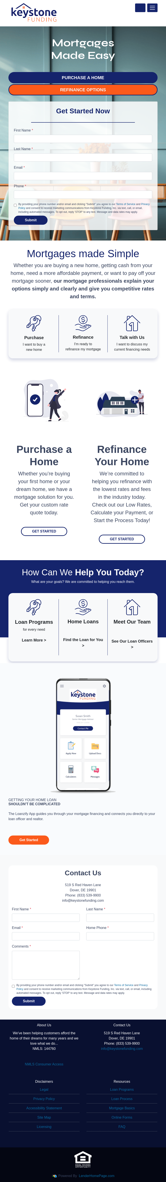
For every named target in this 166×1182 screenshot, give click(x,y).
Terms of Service (125, 204)
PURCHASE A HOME (83, 77)
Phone (20, 186)
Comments (21, 946)
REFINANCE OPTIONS (83, 89)
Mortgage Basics (122, 1108)
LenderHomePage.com (97, 1176)
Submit (31, 220)
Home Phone (97, 928)
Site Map (44, 1117)
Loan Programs (122, 1089)
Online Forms (122, 1117)
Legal (44, 1089)
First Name (23, 130)
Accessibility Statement (44, 1108)
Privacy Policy (44, 1099)
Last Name (23, 149)
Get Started (44, 531)
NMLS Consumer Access (44, 1064)
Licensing (44, 1127)
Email (19, 167)
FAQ (121, 1127)
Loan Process (121, 1099)
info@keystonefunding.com (122, 1048)
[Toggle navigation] (152, 7)
